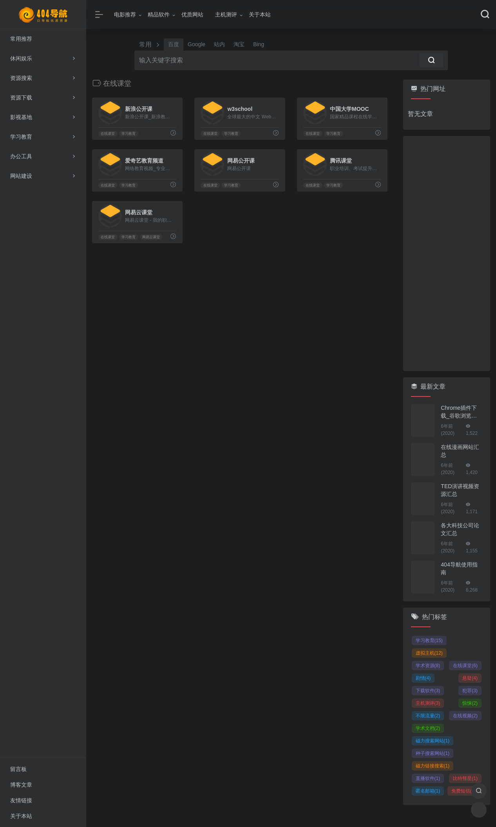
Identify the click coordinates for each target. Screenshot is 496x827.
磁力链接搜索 (433, 766)
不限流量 (428, 715)
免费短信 (463, 791)
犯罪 (470, 690)
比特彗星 (465, 778)
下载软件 (428, 690)
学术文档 (428, 728)
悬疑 (470, 678)
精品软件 (159, 14)
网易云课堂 (151, 237)
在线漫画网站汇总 (460, 451)
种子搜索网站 (433, 753)
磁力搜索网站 (433, 741)
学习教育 (128, 134)
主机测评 (226, 14)
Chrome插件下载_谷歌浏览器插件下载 (459, 412)
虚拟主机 (429, 653)
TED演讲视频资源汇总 (460, 490)
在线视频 (465, 715)
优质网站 (192, 14)
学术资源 (428, 665)
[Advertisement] (447, 253)
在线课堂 (108, 134)
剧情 (423, 678)
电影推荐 (125, 14)
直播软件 (428, 778)
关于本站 (260, 14)
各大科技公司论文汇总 (460, 529)
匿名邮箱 (428, 791)
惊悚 (470, 703)
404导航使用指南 (459, 568)
